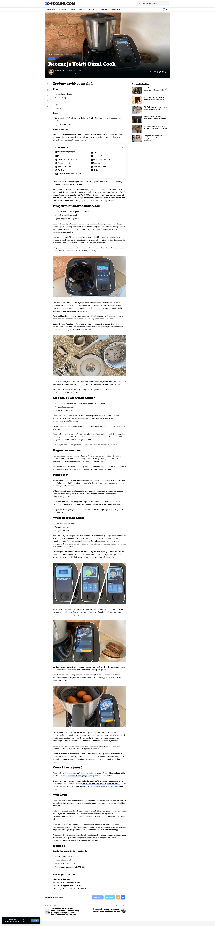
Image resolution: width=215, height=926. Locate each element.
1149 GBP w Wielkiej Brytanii (94, 784)
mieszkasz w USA (118, 773)
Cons (60, 156)
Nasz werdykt (99, 156)
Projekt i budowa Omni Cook (68, 159)
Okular (95, 170)
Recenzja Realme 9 (62, 879)
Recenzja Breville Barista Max (67, 882)
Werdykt (61, 170)
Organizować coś (64, 163)
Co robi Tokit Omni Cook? (102, 159)
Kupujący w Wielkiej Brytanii (78, 776)
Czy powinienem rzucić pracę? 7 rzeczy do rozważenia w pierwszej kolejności (156, 136)
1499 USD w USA (113, 784)
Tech (52, 58)
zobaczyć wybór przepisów (100, 510)
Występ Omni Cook (64, 167)
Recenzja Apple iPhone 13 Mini (67, 886)
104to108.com (60, 4)
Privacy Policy (8, 921)
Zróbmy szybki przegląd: (66, 152)
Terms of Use (20, 921)
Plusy (95, 152)
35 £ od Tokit (85, 384)
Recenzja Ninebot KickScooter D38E (70, 889)
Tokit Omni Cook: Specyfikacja (69, 174)
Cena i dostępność (99, 167)
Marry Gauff (61, 70)
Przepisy (96, 163)
